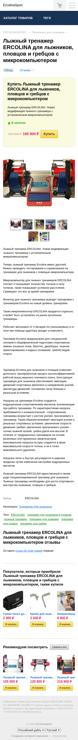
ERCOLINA (18, 514)
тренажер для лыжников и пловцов (49, 514)
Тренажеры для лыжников (48, 32)
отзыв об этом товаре (28, 550)
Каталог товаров (18, 18)
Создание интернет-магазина (29, 735)
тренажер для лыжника (44, 519)
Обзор (8, 70)
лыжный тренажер (15, 519)
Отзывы (25, 70)
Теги (47, 18)
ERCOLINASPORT (14, 32)
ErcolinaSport (44, 724)
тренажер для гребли (33, 523)
